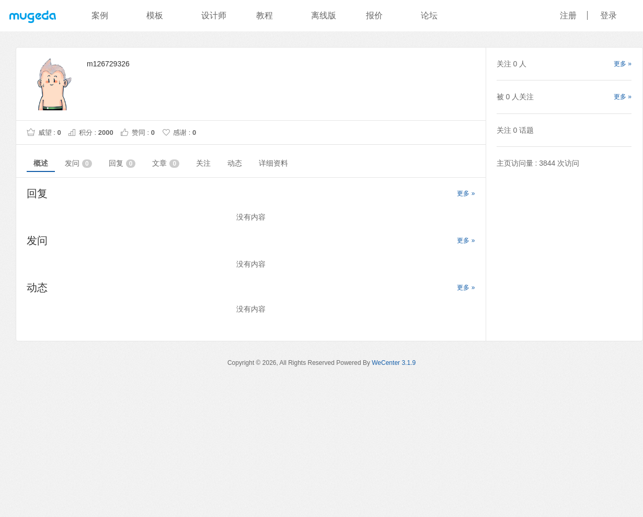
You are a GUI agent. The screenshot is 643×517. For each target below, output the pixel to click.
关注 (203, 163)
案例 (99, 15)
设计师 (213, 15)
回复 (122, 163)
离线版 (323, 15)
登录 (608, 15)
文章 (165, 163)
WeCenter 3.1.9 (394, 362)
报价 (374, 15)
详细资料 (273, 163)
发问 (78, 163)
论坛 (429, 15)
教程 (264, 15)
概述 (40, 163)
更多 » (466, 193)
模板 (154, 15)
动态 (234, 163)
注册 (568, 15)
